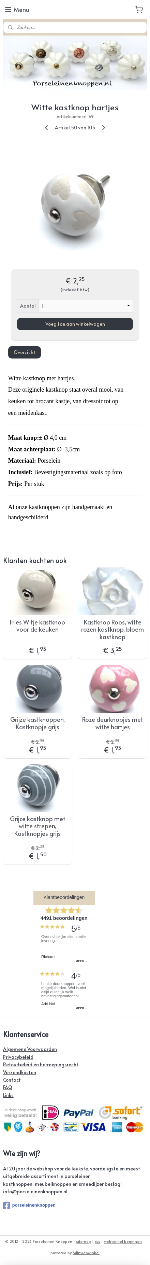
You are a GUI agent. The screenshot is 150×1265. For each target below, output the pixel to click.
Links (8, 1095)
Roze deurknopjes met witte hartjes (112, 723)
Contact (12, 1080)
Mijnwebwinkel (86, 1252)
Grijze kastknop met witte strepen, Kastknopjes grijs (37, 826)
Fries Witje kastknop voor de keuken (37, 625)
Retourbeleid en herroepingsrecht (40, 1064)
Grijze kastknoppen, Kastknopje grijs (37, 723)
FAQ (7, 1087)
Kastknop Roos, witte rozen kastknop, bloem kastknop (112, 629)
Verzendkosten (19, 1072)
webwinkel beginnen (123, 1241)
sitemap (83, 1241)
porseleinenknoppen (29, 1205)
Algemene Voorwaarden (30, 1049)
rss (97, 1241)
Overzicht (24, 352)
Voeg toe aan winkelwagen (75, 324)
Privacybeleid (18, 1057)
